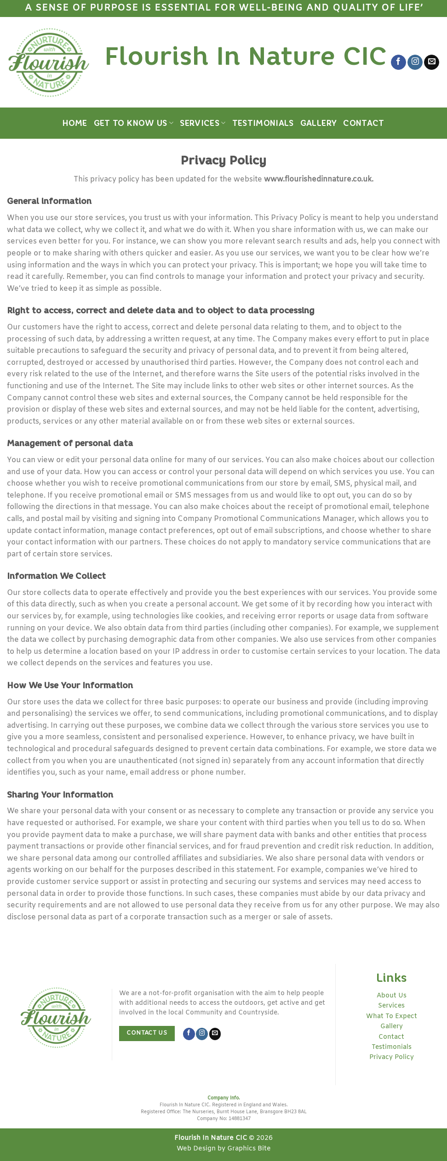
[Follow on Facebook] (398, 62)
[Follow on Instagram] (415, 62)
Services (202, 123)
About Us (392, 995)
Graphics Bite (249, 1148)
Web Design (196, 1148)
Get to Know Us (133, 123)
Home (75, 123)
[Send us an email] (431, 62)
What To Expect (391, 1016)
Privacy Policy (391, 1057)
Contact (363, 123)
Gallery (318, 123)
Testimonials (263, 123)
